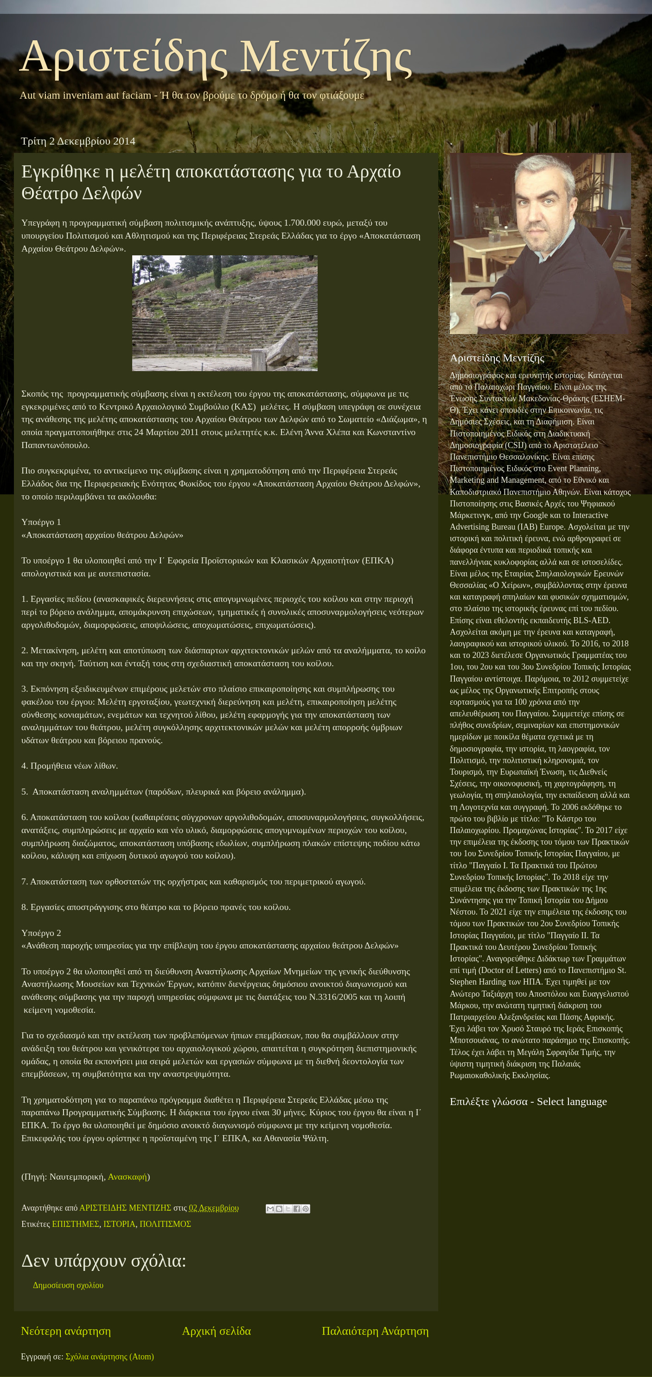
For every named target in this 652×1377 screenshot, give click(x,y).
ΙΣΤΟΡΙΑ (119, 1224)
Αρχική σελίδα (216, 1331)
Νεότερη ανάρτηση (66, 1331)
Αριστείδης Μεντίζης (215, 55)
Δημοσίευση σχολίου (68, 1285)
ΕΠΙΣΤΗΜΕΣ (75, 1224)
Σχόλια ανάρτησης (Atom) (109, 1356)
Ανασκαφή (127, 1176)
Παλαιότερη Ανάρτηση (375, 1331)
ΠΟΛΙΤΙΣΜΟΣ (165, 1224)
